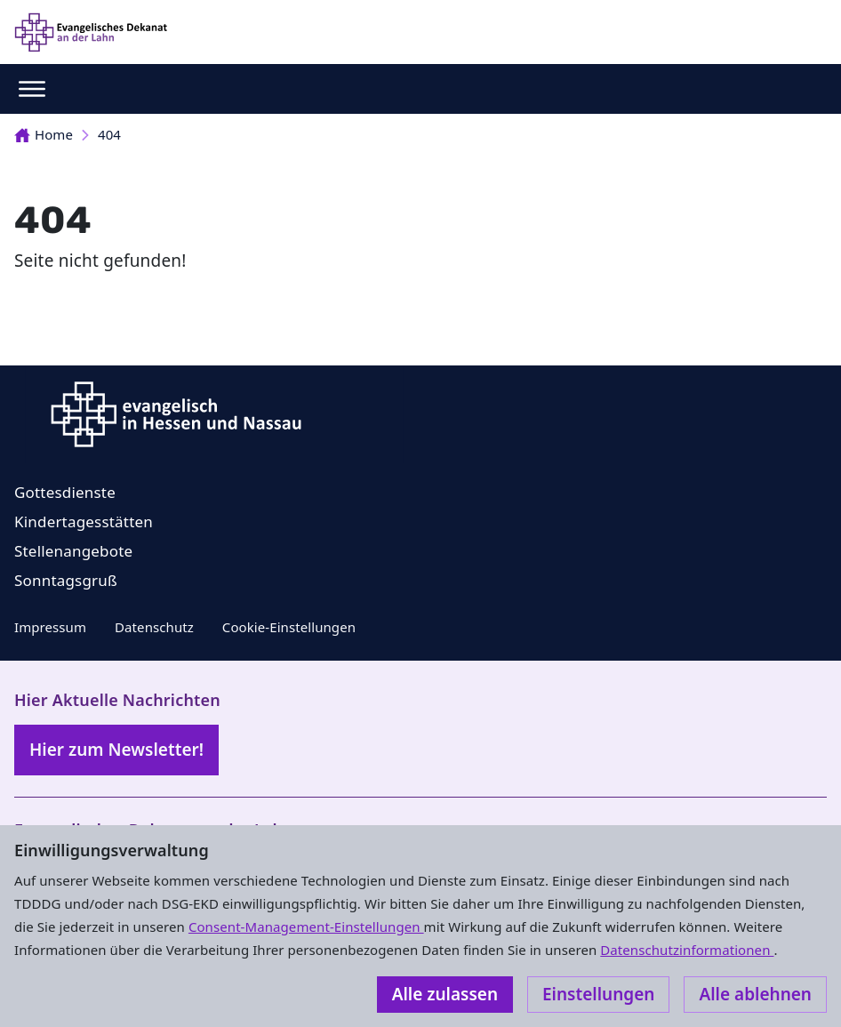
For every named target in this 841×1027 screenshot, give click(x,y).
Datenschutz (154, 627)
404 (109, 134)
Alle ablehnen (755, 994)
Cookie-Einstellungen (289, 627)
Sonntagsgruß (65, 580)
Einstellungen (598, 994)
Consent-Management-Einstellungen (306, 926)
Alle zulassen (445, 994)
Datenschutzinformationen (686, 950)
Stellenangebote (73, 551)
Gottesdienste (65, 492)
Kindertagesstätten (83, 521)
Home (43, 134)
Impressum (50, 627)
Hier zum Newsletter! (116, 749)
